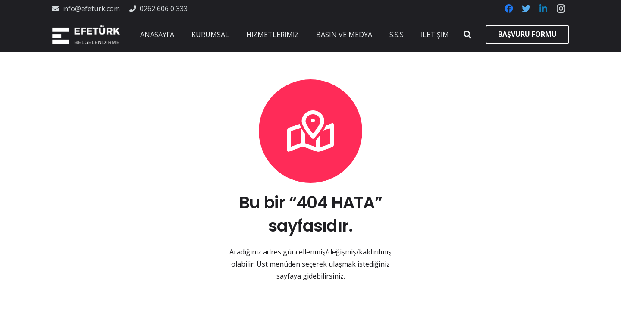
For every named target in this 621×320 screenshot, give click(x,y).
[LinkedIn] (543, 8)
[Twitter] (526, 8)
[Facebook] (509, 8)
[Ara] (467, 34)
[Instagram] (560, 8)
